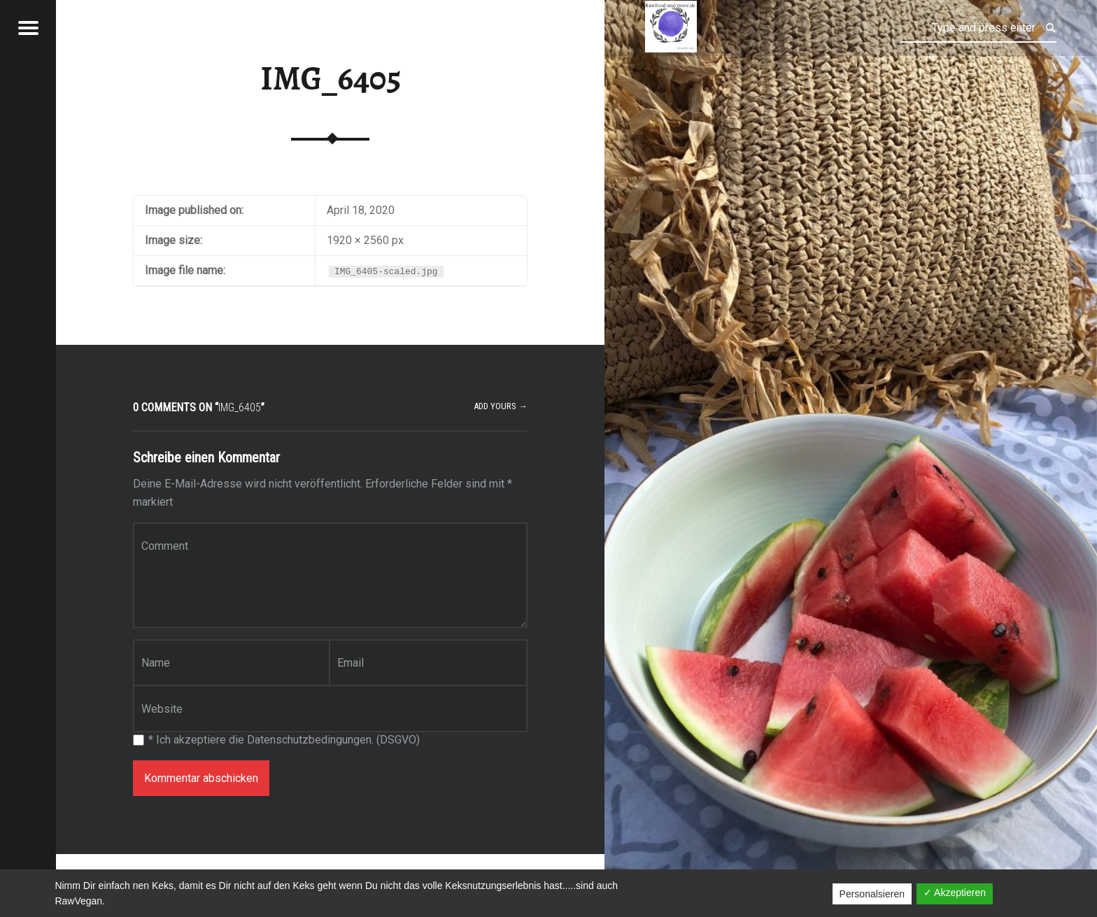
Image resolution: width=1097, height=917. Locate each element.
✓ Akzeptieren (954, 892)
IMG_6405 (330, 78)
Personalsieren (872, 894)
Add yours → (501, 406)
